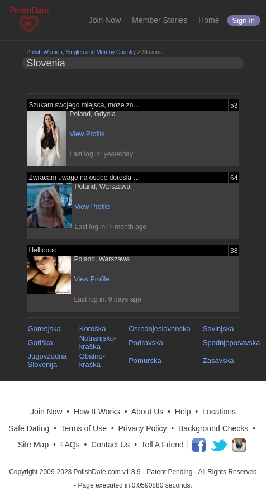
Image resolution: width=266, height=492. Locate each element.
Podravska (146, 342)
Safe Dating (28, 428)
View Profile (87, 134)
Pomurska (145, 360)
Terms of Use (83, 428)
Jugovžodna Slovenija (47, 360)
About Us (147, 411)
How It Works (97, 411)
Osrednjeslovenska (160, 328)
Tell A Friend (162, 444)
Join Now (105, 20)
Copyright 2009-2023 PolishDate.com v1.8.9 (74, 472)
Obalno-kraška (92, 360)
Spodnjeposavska (231, 342)
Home (208, 20)
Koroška (92, 328)
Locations (219, 411)
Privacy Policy (142, 428)
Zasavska (218, 360)
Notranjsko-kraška (97, 342)
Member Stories (159, 20)
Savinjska (218, 328)
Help (183, 411)
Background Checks (213, 428)
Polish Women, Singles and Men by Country (81, 52)
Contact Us (110, 444)
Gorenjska (44, 328)
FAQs (70, 444)
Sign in (243, 20)
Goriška (40, 342)
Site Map (33, 444)
